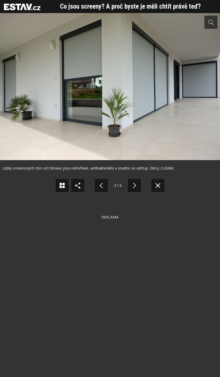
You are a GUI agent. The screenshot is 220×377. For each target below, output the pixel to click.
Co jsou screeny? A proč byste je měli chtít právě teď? (130, 6)
